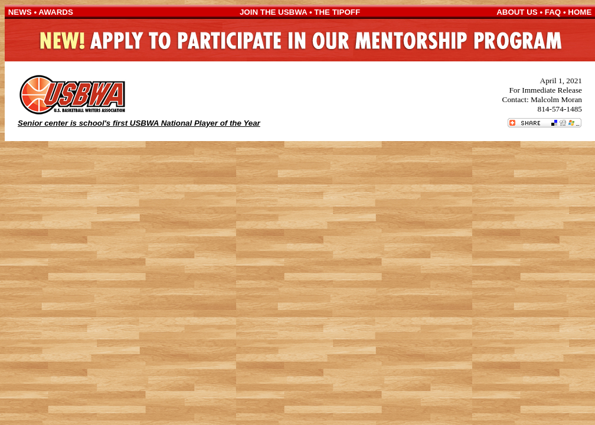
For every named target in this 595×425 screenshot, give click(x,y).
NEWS (20, 12)
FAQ (553, 12)
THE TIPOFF (337, 12)
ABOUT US (517, 12)
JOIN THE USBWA (273, 12)
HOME (579, 12)
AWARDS (55, 12)
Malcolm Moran (556, 99)
